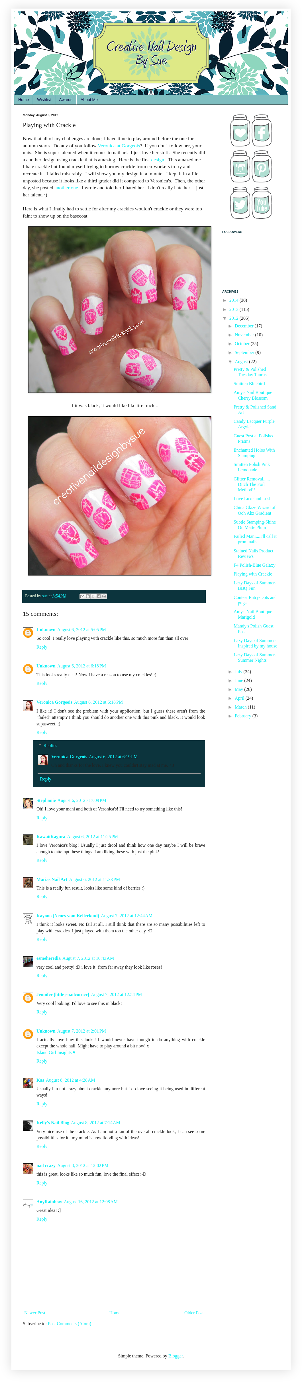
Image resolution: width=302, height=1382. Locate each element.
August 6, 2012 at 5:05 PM (81, 629)
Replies (50, 745)
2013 (234, 309)
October (243, 343)
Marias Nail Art (51, 879)
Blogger (175, 1355)
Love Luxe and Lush (253, 498)
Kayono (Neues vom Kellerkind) (67, 915)
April (240, 698)
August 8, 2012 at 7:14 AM (95, 1122)
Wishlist (44, 99)
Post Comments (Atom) (69, 1323)
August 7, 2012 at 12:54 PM (116, 994)
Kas (40, 1080)
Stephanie (46, 800)
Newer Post (34, 1312)
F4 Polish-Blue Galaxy (255, 565)
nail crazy (46, 1165)
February (243, 715)
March (241, 707)
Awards (65, 99)
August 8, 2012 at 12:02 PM (82, 1165)
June (239, 680)
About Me (89, 99)
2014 (234, 300)
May (239, 689)
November (245, 334)
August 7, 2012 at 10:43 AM (88, 958)
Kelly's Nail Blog (52, 1122)
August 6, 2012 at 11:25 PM (92, 836)
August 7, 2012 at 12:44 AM (126, 915)
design (157, 159)
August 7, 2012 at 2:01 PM (81, 1031)
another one (66, 187)
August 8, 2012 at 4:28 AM (70, 1080)
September (245, 352)
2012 (234, 318)
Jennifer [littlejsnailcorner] (62, 994)
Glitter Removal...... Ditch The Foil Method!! (252, 484)
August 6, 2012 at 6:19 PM (113, 756)
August (242, 361)
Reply (41, 647)
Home (23, 99)
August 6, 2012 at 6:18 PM (81, 665)
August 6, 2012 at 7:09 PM (82, 800)
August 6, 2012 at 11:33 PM (94, 879)
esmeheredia (48, 958)
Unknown (46, 629)
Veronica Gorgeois (54, 702)
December (245, 325)
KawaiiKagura (50, 836)
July (239, 671)
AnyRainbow (49, 1201)
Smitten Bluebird (249, 383)
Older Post (194, 1312)
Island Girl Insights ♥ (56, 1052)
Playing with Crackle (253, 574)
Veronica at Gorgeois (119, 145)
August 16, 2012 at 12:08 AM (91, 1201)
